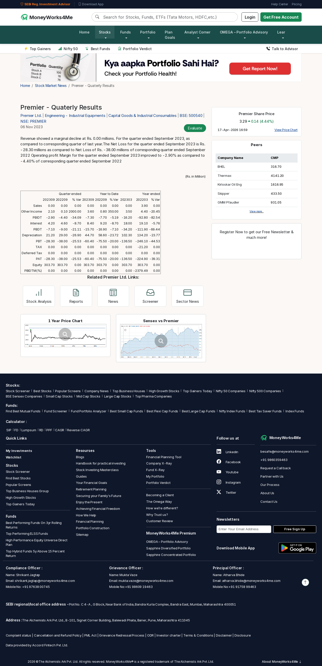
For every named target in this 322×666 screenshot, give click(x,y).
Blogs (80, 457)
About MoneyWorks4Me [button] (282, 661)
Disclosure (242, 635)
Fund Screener (55, 411)
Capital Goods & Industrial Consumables (142, 115)
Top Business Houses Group (27, 491)
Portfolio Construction (92, 528)
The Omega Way (159, 502)
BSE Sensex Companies (24, 396)
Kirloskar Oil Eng (230, 184)
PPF (49, 430)
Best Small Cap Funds (126, 411)
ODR (150, 635)
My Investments (19, 451)
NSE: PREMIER (33, 121)
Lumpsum (28, 430)
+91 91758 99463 (242, 587)
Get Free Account (281, 17)
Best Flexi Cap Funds (162, 411)
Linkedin (227, 452)
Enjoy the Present (89, 502)
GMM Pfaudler (228, 202)
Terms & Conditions (198, 635)
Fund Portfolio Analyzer (88, 411)
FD (16, 430)
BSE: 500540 (191, 115)
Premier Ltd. (31, 115)
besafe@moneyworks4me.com (284, 451)
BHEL (221, 166)
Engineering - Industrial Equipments (75, 115)
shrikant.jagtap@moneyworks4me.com (45, 581)
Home (84, 32)
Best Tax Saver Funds (265, 411)
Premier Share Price (256, 113)
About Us (267, 493)
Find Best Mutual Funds (23, 411)
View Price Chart (286, 130)
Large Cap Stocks (118, 396)
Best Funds (97, 49)
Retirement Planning (91, 489)
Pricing (297, 4)
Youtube (227, 472)
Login (250, 17)
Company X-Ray (159, 463)
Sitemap (82, 534)
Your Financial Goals (91, 483)
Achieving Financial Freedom (98, 509)
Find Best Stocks (18, 478)
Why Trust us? (157, 515)
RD (41, 430)
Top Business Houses (128, 391)
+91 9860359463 (273, 460)
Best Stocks (42, 391)
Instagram (229, 482)
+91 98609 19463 (139, 587)
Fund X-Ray (155, 470)
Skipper (223, 193)
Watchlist (14, 457)
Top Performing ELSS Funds (27, 533)
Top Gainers (37, 49)
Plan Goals (170, 35)
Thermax (224, 176)
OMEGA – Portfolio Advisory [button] (244, 32)
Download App (91, 4)
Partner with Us (272, 476)
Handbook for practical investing (101, 463)
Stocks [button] (105, 32)
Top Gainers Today (197, 391)
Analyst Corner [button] (197, 32)
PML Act (90, 635)
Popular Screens (68, 391)
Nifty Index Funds (232, 411)
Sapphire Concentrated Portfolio (171, 555)
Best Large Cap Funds (198, 411)
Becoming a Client (160, 495)
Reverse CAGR (78, 430)
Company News (97, 391)
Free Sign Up (294, 529)
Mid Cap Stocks (88, 396)
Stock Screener (18, 391)
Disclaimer (224, 635)
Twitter (226, 492)
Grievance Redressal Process (121, 635)
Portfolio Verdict (135, 49)
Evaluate (195, 128)
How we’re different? (162, 508)
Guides (81, 476)
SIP (8, 430)
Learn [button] (282, 32)
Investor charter (168, 635)
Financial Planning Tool (163, 457)
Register (256, 248)
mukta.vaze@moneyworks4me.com (145, 581)
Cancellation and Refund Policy (58, 635)
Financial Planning (90, 521)
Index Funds (295, 411)
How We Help (86, 515)
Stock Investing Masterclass (97, 470)
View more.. (256, 211)
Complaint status (18, 635)
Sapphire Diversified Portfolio (168, 548)
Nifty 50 (68, 49)
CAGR (59, 430)
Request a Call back (275, 468)
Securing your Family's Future (98, 496)
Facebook (229, 462)
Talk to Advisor (282, 49)
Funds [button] (125, 32)
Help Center (279, 4)
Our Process (269, 485)
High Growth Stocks (164, 391)
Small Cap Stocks (59, 396)
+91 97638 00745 (35, 587)
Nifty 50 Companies (231, 391)
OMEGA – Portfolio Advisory (167, 542)
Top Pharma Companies (153, 396)
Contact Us (268, 502)
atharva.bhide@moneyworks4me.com (251, 581)
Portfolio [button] (147, 32)
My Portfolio (155, 476)
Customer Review (159, 521)
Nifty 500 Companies (265, 391)
